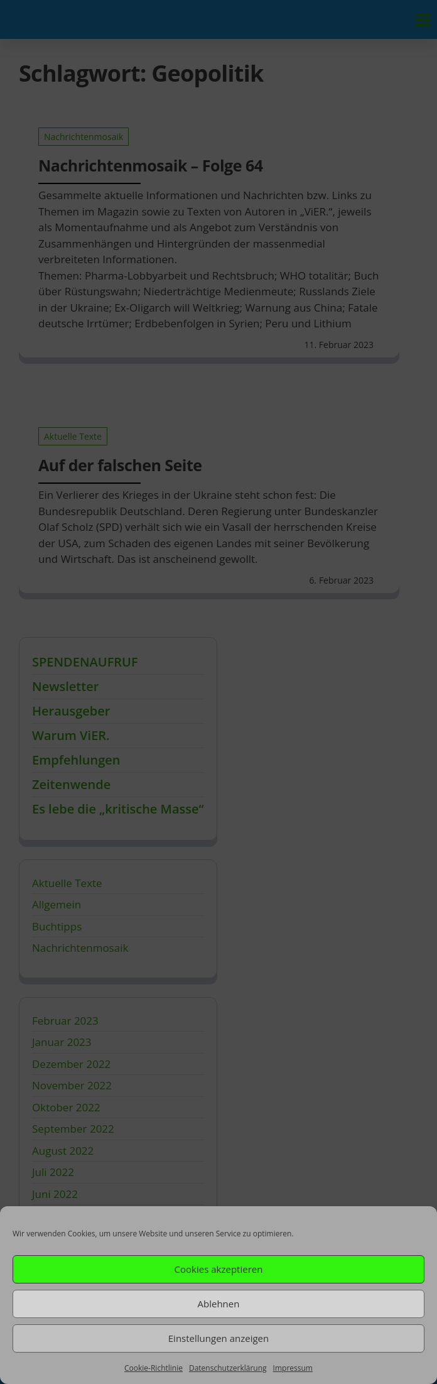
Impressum (293, 1368)
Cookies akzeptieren (219, 1269)
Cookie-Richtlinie (153, 1368)
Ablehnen (219, 1303)
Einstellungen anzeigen (218, 1338)
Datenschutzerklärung (228, 1368)
